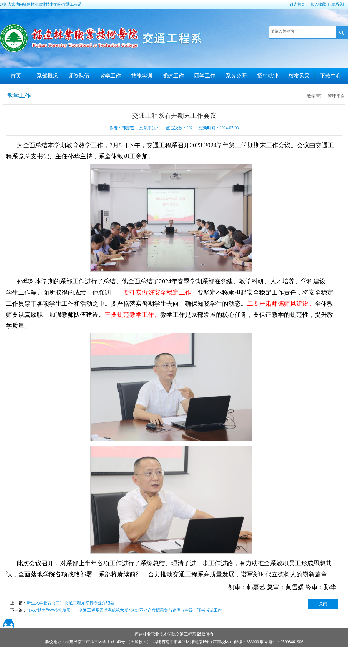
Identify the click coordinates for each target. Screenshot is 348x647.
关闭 (323, 604)
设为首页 (297, 4)
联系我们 (339, 4)
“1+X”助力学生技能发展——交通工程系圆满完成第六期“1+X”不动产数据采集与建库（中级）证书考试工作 (124, 610)
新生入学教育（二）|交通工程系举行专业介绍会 (70, 603)
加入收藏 (318, 4)
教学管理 (315, 96)
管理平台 (336, 96)
